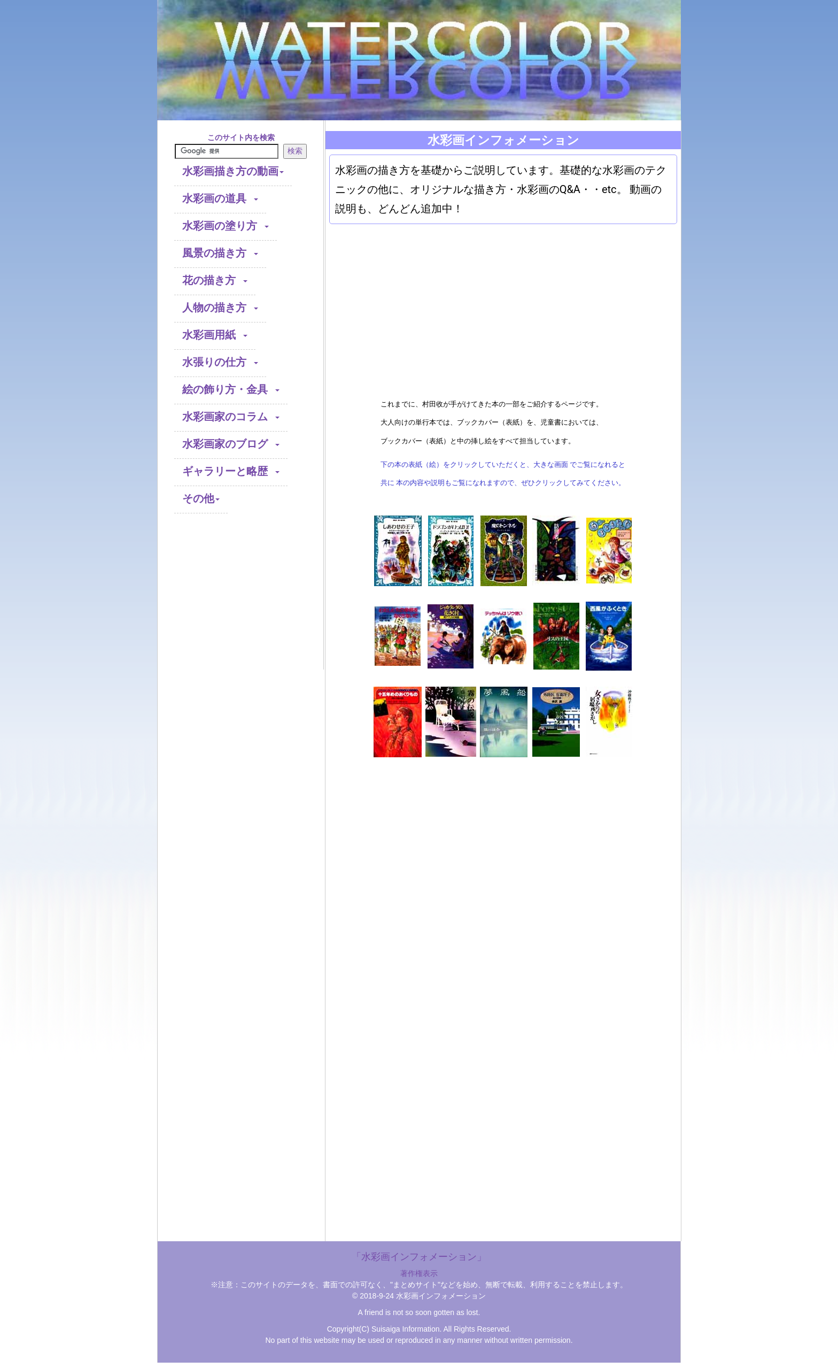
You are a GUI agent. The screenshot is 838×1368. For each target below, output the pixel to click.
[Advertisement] (240, 603)
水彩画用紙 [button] (214, 335)
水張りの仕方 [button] (220, 363)
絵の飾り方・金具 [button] (231, 390)
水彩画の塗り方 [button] (225, 226)
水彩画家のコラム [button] (231, 417)
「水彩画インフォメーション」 (419, 1256)
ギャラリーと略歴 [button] (231, 472)
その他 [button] (201, 499)
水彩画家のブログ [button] (231, 444)
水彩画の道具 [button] (220, 199)
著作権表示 (419, 1273)
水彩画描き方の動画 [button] (233, 172)
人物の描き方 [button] (220, 308)
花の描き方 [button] (214, 281)
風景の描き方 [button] (220, 254)
